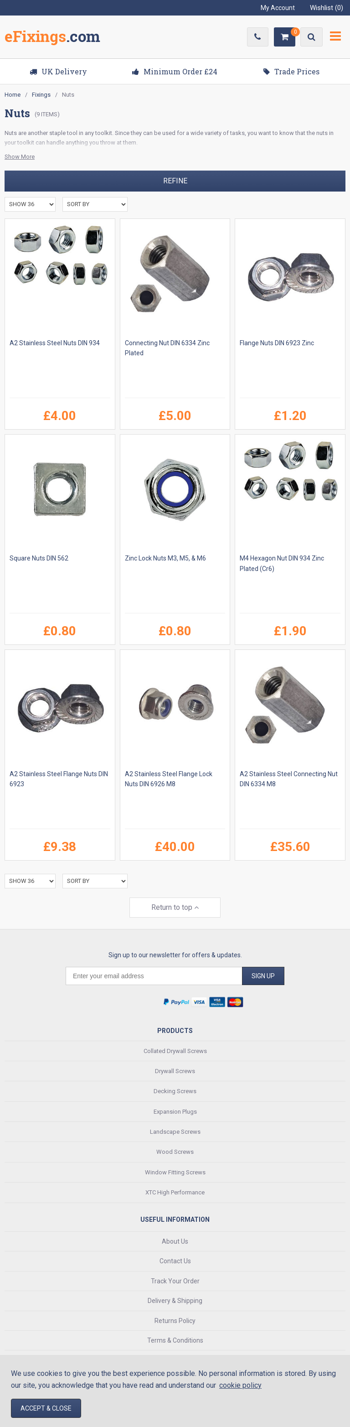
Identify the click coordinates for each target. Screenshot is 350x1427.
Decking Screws (175, 1091)
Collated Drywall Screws (175, 1051)
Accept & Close (46, 1408)
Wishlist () (326, 8)
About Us (175, 1241)
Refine (175, 180)
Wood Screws (175, 1151)
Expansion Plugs (175, 1111)
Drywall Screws (175, 1071)
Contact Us (175, 1261)
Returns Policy (175, 1320)
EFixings (52, 38)
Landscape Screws (175, 1131)
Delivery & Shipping (175, 1300)
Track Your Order (175, 1281)
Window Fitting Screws (175, 1172)
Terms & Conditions (175, 1340)
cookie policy (240, 1385)
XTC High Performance (175, 1192)
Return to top (175, 907)
